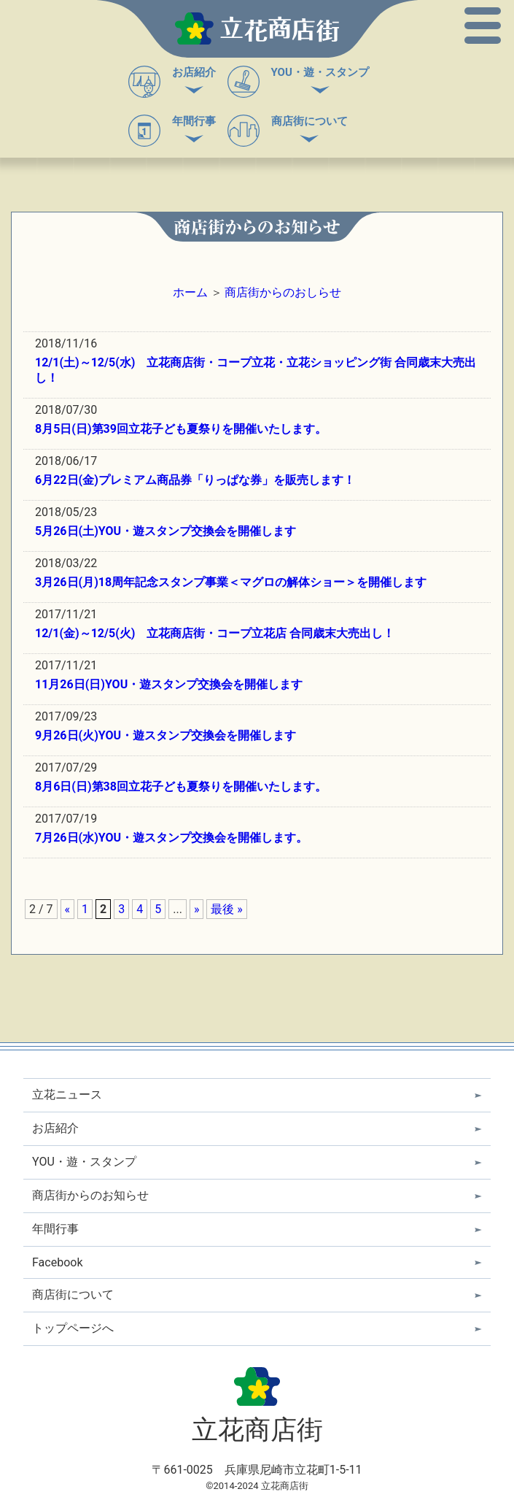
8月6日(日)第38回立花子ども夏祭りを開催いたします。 (181, 786)
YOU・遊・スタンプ (320, 72)
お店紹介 (194, 72)
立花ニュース (67, 1094)
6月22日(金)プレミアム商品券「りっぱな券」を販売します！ (195, 480)
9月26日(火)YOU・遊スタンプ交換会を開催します (165, 735)
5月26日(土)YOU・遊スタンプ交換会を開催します (165, 531)
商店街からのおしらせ (283, 292)
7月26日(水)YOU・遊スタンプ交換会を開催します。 (171, 838)
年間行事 (194, 121)
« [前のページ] (68, 909)
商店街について (309, 121)
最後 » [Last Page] (226, 909)
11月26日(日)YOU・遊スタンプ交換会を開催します (169, 684)
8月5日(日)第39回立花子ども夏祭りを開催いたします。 (181, 429)
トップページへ (73, 1328)
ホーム (190, 292)
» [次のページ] (197, 909)
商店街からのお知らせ (90, 1195)
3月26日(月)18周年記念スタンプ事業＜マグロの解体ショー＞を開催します (231, 582)
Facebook (57, 1262)
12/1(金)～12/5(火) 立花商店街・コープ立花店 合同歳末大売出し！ (214, 633)
